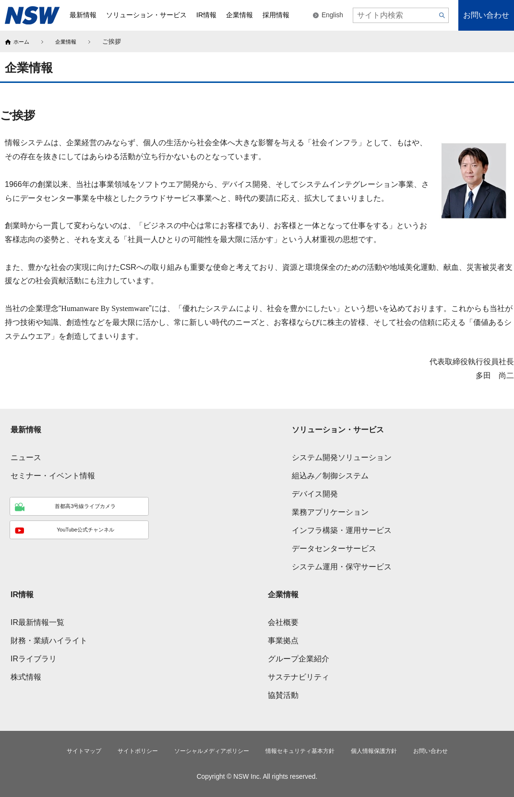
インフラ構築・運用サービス (342, 528)
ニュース (26, 455)
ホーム (22, 41)
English (332, 15)
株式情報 (26, 675)
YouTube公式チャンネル (63, 532)
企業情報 (70, 41)
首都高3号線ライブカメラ (64, 505)
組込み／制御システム (330, 474)
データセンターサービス (334, 547)
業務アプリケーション (330, 510)
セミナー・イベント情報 (53, 474)
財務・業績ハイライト (49, 639)
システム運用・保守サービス (342, 565)
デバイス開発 (315, 492)
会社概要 (283, 620)
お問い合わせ (486, 15)
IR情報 (22, 593)
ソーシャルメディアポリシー (205, 749)
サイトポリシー (121, 749)
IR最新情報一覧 (37, 620)
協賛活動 (283, 693)
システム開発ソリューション (342, 455)
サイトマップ (62, 749)
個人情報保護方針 (389, 749)
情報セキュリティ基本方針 (305, 749)
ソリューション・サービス (338, 428)
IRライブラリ (34, 657)
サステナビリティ (298, 675)
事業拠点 (283, 639)
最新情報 (26, 428)
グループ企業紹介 (298, 657)
